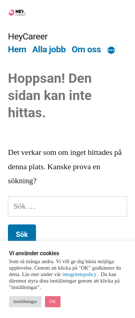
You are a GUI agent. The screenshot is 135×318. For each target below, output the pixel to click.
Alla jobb (49, 49)
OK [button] (52, 301)
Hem (17, 49)
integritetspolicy (80, 274)
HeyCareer (28, 36)
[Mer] (111, 50)
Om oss (86, 49)
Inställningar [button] (25, 301)
